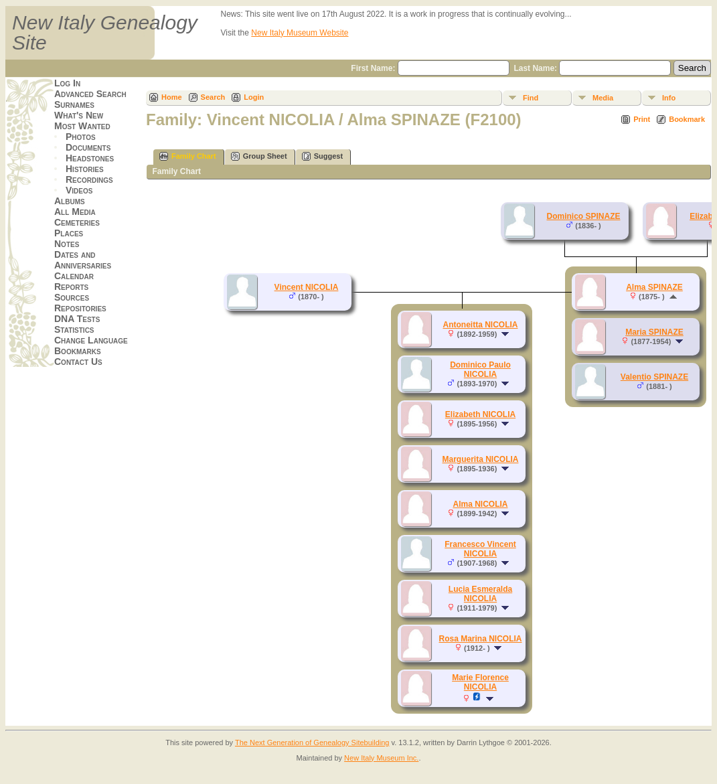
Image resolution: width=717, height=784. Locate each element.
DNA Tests (77, 318)
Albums (69, 200)
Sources (71, 297)
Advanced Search (90, 93)
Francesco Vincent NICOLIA (480, 549)
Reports (71, 286)
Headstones (90, 158)
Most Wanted (82, 126)
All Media (75, 211)
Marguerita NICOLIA (480, 459)
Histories (85, 168)
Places (68, 233)
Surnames (74, 104)
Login (254, 97)
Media (602, 98)
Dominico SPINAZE (583, 216)
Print (641, 119)
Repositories (80, 308)
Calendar (74, 275)
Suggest (322, 156)
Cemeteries (77, 222)
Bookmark (687, 119)
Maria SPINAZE (654, 332)
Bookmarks (77, 350)
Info (668, 98)
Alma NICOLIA (480, 504)
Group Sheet (259, 156)
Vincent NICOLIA (306, 287)
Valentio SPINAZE (654, 377)
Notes (66, 243)
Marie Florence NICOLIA (480, 682)
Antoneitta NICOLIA (480, 324)
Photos (81, 136)
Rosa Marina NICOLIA (480, 638)
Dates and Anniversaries (82, 259)
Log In (67, 83)
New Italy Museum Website (299, 32)
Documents (88, 147)
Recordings (89, 179)
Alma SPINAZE (654, 287)
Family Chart (187, 156)
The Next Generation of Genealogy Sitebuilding (312, 742)
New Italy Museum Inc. (381, 758)
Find (530, 98)
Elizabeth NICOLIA (480, 414)
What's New (78, 115)
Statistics (74, 329)
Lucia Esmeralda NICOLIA (480, 593)
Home (171, 97)
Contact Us (78, 361)
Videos (79, 190)
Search (213, 97)
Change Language (91, 340)
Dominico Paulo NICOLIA (480, 369)
